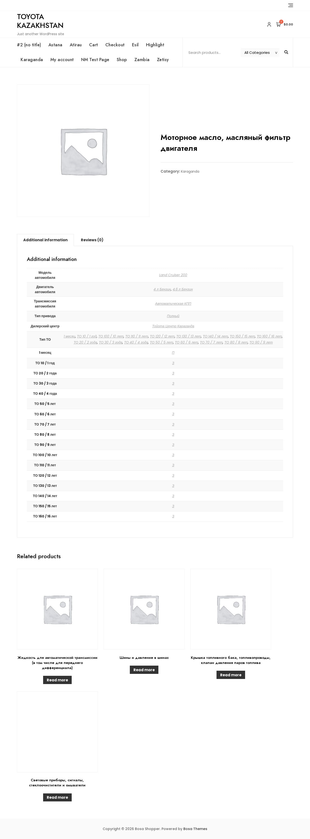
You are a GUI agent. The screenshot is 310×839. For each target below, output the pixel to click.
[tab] (45, 240)
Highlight (155, 45)
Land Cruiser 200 (173, 275)
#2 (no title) (29, 45)
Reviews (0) (92, 239)
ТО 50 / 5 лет (161, 342)
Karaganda (32, 59)
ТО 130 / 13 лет (188, 336)
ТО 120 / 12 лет (162, 336)
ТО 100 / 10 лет (111, 336)
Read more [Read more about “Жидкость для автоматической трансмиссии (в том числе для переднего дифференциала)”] (57, 680)
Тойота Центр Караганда (173, 326)
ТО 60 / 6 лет (186, 342)
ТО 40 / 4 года (136, 342)
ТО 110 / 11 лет (136, 336)
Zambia (142, 59)
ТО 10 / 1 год (87, 336)
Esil (135, 45)
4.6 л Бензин (183, 289)
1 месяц (69, 336)
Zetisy (163, 59)
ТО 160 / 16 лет (269, 336)
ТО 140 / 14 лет (215, 336)
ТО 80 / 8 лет (236, 342)
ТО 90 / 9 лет (261, 342)
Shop (122, 59)
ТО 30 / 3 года (110, 342)
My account (62, 59)
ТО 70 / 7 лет (211, 342)
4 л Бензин (162, 289)
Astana (55, 45)
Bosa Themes (195, 828)
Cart (93, 45)
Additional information (45, 239)
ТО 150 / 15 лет (242, 336)
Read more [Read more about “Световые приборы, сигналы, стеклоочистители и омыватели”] (57, 797)
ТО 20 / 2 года (85, 342)
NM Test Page (95, 59)
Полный (173, 316)
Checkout (115, 45)
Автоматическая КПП (173, 303)
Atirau (76, 45)
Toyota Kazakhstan (40, 21)
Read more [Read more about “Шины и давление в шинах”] (144, 669)
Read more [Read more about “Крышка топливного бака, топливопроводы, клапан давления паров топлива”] (230, 675)
